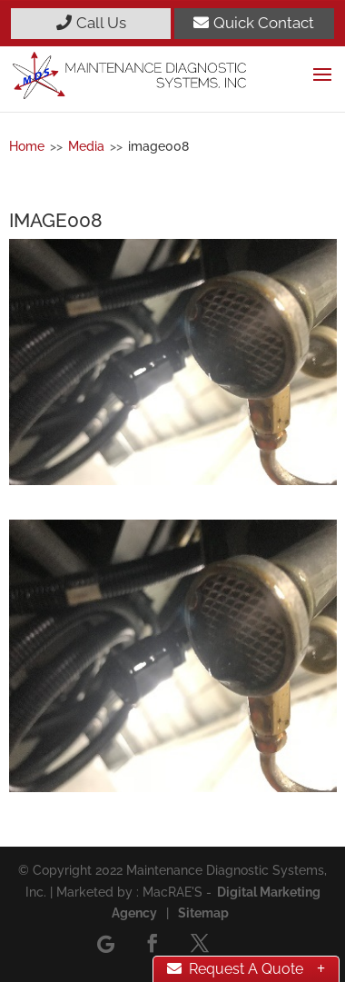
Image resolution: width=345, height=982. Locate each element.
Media (86, 146)
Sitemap (203, 913)
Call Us (91, 23)
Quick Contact (253, 23)
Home (26, 146)
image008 (158, 146)
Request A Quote (235, 968)
